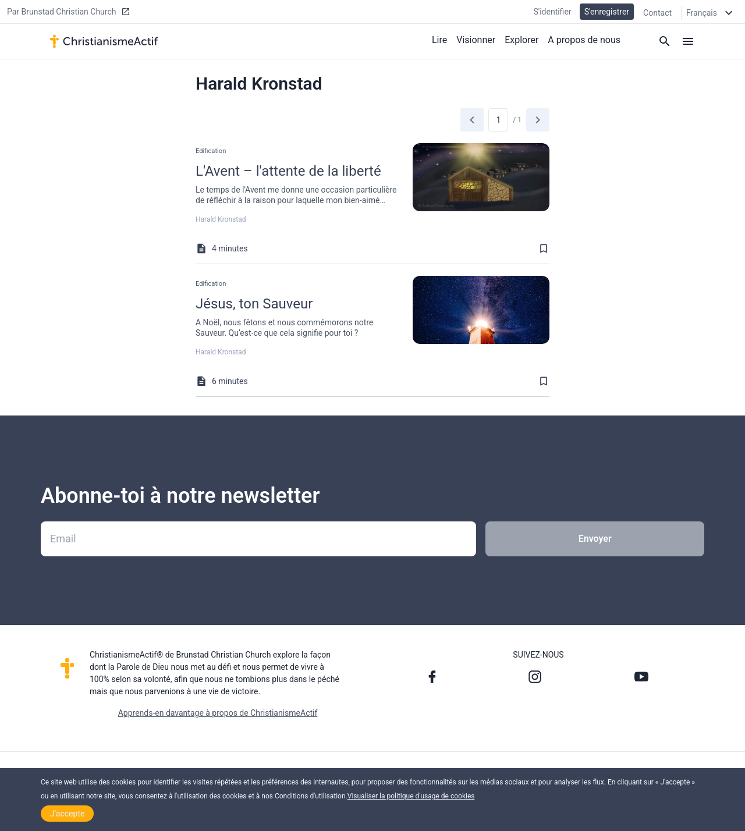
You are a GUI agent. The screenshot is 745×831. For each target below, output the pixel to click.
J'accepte (67, 813)
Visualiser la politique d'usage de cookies (411, 796)
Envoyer (595, 538)
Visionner (475, 39)
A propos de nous (584, 39)
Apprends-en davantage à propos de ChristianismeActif (218, 713)
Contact (657, 12)
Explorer (521, 39)
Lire (439, 39)
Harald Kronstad (221, 219)
